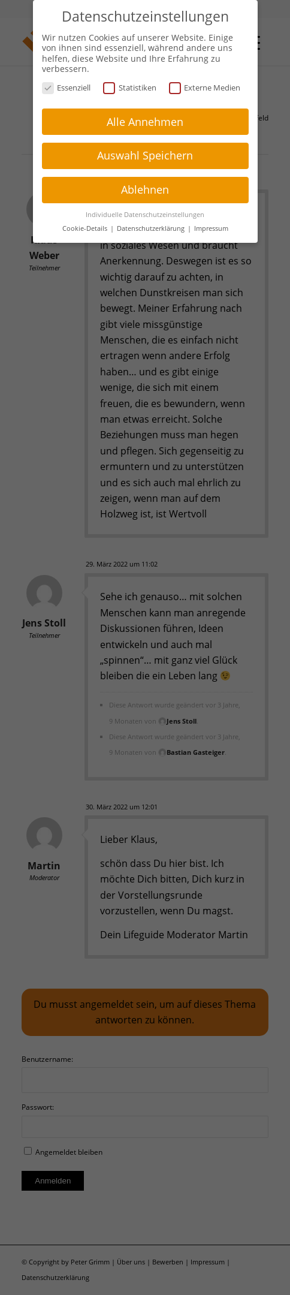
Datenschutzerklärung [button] (151, 226)
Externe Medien (205, 86)
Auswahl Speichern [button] (145, 153)
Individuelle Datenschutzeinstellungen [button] (145, 213)
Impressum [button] (211, 226)
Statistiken (129, 86)
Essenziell (66, 86)
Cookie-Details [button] (85, 226)
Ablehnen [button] (145, 187)
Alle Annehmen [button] (145, 119)
